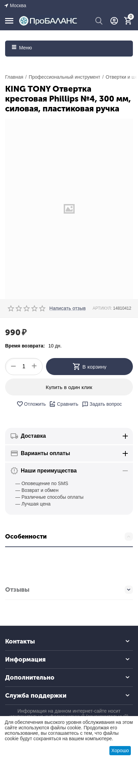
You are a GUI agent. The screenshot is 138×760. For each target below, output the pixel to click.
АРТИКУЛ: (102, 308)
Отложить (31, 404)
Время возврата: (25, 345)
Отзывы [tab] (69, 590)
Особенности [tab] (69, 536)
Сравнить (63, 404)
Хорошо (120, 750)
